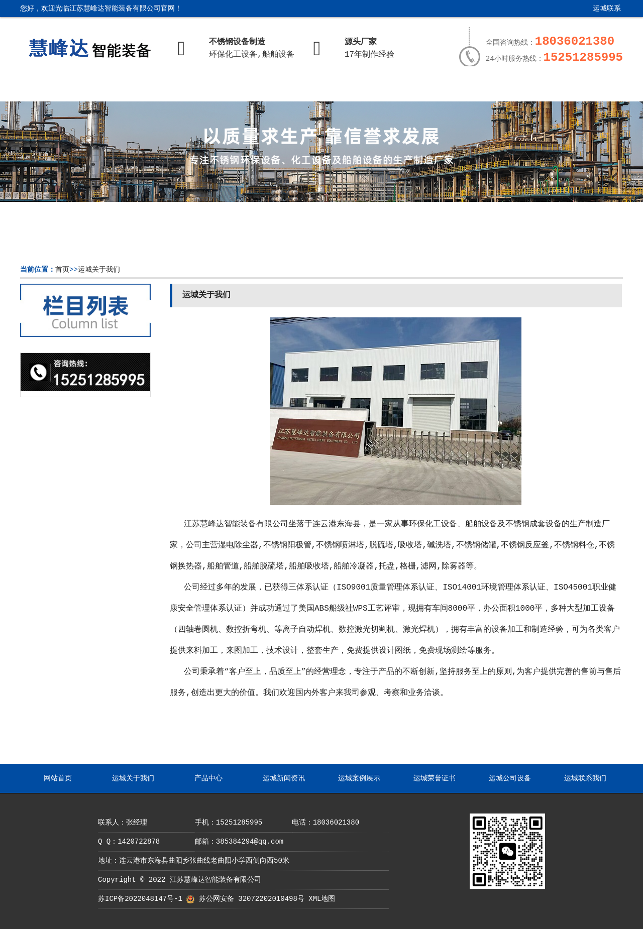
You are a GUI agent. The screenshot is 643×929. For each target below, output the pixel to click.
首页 (62, 270)
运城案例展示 (351, 88)
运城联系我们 (599, 12)
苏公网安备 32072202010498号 (251, 899)
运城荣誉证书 (424, 88)
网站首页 (57, 88)
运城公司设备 (498, 88)
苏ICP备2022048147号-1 (140, 899)
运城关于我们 (130, 88)
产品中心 (204, 88)
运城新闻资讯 (277, 88)
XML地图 (321, 899)
